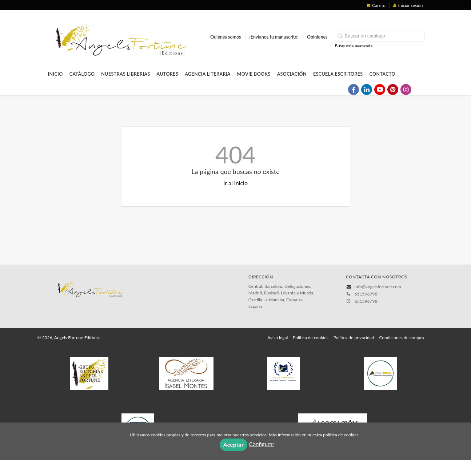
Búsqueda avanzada (354, 45)
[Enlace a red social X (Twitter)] (340, 89)
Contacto (382, 74)
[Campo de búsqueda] (379, 36)
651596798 (366, 301)
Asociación (292, 74)
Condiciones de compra (401, 337)
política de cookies (340, 434)
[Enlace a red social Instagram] (405, 89)
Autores (168, 74)
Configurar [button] (262, 444)
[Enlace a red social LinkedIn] (366, 89)
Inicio (55, 74)
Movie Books (254, 74)
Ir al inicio (235, 182)
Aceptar (233, 444)
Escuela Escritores (338, 74)
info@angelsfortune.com (378, 286)
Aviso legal (277, 337)
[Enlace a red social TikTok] (419, 89)
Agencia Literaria (208, 74)
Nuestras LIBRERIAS (125, 74)
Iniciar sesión (408, 5)
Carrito (376, 5)
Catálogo (82, 74)
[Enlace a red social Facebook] (353, 89)
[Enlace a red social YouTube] (379, 89)
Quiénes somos (225, 37)
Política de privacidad (354, 337)
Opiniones (317, 37)
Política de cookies (310, 337)
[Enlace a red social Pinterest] (392, 89)
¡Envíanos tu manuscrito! (274, 37)
